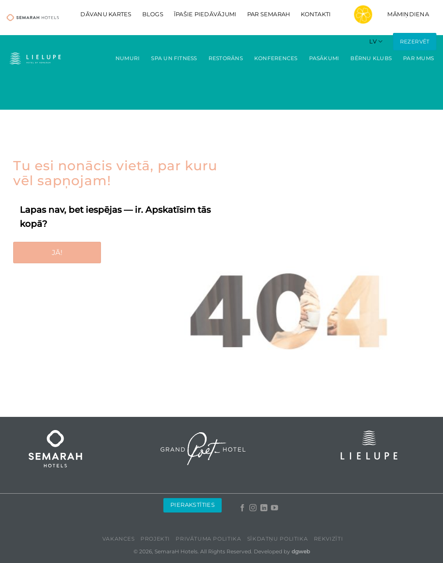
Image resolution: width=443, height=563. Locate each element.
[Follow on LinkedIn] (263, 508)
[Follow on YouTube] (274, 508)
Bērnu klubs (371, 58)
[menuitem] (375, 41)
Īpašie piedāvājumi (205, 14)
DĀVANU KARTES (105, 14)
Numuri (127, 58)
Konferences (276, 58)
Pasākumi (324, 58)
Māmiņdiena (385, 14)
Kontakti (316, 14)
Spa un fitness (174, 58)
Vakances (118, 538)
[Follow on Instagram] (252, 508)
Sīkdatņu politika (277, 538)
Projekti (155, 538)
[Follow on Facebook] (242, 508)
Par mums (418, 58)
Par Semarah (269, 14)
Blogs (152, 14)
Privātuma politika (208, 538)
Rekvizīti (328, 538)
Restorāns (226, 58)
